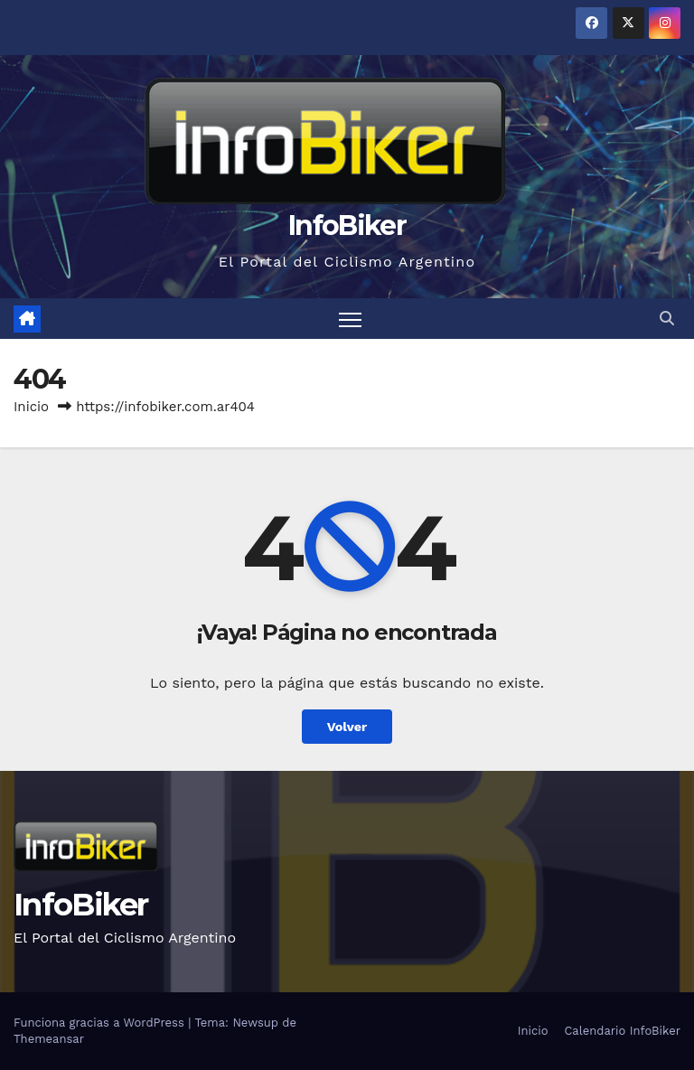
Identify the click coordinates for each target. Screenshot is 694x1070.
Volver (347, 726)
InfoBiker (347, 225)
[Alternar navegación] (350, 319)
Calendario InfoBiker (622, 1030)
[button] (667, 318)
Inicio (31, 407)
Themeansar (49, 1039)
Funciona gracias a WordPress (101, 1022)
